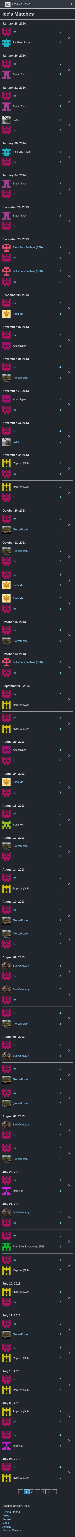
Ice (14, 32)
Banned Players (11, 1530)
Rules (5, 1515)
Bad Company (21, 965)
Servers (6, 1519)
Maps (5, 1523)
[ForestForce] (20, 377)
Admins (6, 1526)
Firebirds (18, 313)
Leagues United (17, 4)
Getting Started (11, 1512)
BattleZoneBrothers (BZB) (28, 247)
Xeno (16, 119)
